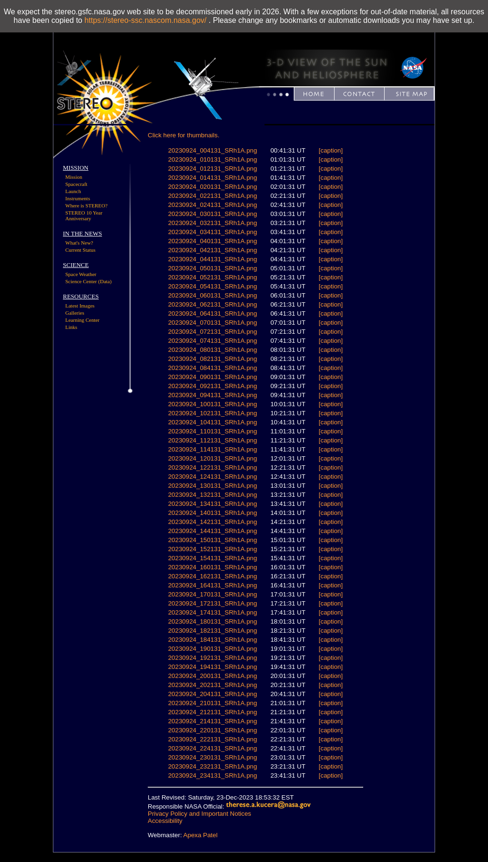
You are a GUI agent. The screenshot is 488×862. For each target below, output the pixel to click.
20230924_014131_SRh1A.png (212, 177)
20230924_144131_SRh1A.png (212, 530)
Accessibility (165, 820)
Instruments (77, 198)
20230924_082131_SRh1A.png (212, 358)
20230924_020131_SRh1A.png (212, 186)
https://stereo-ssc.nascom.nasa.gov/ (145, 20)
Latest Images (79, 305)
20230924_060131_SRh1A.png (212, 295)
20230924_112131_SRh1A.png (212, 440)
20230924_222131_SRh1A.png (212, 739)
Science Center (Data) (88, 281)
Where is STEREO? (86, 205)
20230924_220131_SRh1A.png (212, 730)
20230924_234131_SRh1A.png (212, 775)
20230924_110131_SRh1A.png (212, 431)
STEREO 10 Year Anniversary (83, 215)
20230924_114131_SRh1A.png (212, 449)
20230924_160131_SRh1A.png (212, 567)
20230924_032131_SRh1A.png (212, 222)
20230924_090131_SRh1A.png (212, 376)
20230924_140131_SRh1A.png (212, 512)
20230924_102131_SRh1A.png (212, 413)
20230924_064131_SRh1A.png (212, 313)
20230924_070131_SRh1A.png (212, 322)
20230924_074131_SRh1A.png (212, 340)
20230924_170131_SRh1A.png (212, 594)
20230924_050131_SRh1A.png (212, 268)
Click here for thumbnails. (183, 135)
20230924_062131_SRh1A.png (212, 304)
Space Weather (80, 274)
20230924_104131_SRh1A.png (212, 422)
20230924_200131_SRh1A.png (212, 675)
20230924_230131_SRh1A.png (212, 757)
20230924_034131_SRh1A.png (212, 232)
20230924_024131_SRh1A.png (212, 204)
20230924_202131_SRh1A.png (212, 684)
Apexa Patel (200, 835)
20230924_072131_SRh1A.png (212, 331)
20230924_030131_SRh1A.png (212, 213)
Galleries (74, 313)
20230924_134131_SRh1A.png (212, 503)
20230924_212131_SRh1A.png (212, 712)
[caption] (331, 150)
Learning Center (82, 320)
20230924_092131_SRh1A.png (212, 386)
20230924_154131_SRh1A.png (212, 558)
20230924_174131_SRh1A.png (212, 612)
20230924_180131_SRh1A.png (212, 621)
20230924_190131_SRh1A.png (212, 648)
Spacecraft (76, 184)
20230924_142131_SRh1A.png (212, 521)
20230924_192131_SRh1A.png (212, 657)
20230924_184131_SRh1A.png (212, 639)
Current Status (80, 250)
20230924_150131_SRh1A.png (212, 540)
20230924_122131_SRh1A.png (212, 467)
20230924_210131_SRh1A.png (212, 703)
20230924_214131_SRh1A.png (212, 721)
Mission (73, 177)
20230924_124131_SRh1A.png (212, 476)
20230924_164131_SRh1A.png (212, 585)
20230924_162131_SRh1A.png (212, 576)
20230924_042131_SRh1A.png (212, 250)
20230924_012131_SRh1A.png (212, 168)
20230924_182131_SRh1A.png (212, 630)
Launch (73, 191)
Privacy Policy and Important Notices (199, 813)
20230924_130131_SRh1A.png (212, 485)
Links (71, 327)
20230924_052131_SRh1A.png (212, 277)
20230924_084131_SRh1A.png (212, 367)
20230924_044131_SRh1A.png (212, 259)
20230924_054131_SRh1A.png (212, 286)
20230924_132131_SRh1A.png (212, 494)
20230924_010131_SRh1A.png (212, 159)
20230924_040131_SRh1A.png (212, 241)
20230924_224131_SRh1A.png (212, 748)
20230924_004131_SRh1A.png (212, 150)
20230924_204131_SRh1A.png (212, 694)
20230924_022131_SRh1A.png (212, 195)
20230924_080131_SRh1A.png (212, 349)
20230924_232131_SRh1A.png (212, 766)
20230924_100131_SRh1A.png (212, 404)
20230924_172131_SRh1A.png (212, 603)
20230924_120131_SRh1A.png (212, 458)
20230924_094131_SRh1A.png (212, 395)
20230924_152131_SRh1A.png (212, 549)
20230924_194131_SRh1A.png (212, 666)
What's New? (79, 243)
